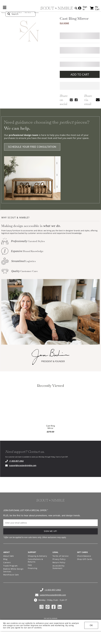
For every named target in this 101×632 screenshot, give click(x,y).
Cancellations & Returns (35, 560)
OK (91, 625)
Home (3, 12)
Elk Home (64, 23)
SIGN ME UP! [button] (50, 531)
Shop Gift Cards (84, 559)
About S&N (8, 556)
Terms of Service (61, 556)
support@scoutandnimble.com (22, 465)
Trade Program (10, 565)
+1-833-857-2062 (16, 461)
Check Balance (84, 556)
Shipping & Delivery (37, 556)
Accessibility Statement (58, 567)
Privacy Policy (59, 559)
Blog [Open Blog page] (5, 559)
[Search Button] (76, 8)
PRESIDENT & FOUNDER (53, 361)
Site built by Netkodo (50, 618)
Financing (32, 568)
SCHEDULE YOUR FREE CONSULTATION (32, 146)
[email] (50, 522)
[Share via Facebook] (76, 100)
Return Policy (59, 562)
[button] (98, 100)
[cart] (94, 8)
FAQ (30, 565)
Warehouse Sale (11, 574)
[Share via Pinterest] (71, 100)
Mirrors (36, 12)
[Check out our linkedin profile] (60, 607)
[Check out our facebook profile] (54, 607)
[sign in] (82, 8)
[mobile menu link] (4, 8)
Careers (7, 562)
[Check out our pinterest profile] (48, 607)
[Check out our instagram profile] (41, 607)
